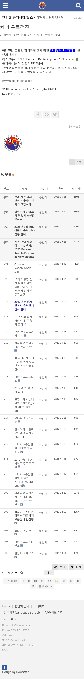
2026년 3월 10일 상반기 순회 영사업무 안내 (24, 230)
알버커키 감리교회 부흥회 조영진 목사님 (24, 215)
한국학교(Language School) (22, 612)
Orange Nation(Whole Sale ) (23, 268)
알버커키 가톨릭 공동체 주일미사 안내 (24, 433)
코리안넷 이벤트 (24, 531)
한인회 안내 (22, 606)
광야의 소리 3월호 (23, 379)
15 (71, 581)
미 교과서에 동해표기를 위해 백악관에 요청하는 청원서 (24, 363)
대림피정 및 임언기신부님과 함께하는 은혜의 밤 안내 (24, 498)
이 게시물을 (74, 126)
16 (78, 581)
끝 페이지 (45, 586)
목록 (75, 162)
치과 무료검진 (14, 27)
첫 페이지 (11, 581)
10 (35, 581)
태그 (75, 567)
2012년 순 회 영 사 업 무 (23, 390)
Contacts (10, 618)
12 (49, 581)
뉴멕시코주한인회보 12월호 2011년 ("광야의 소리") (24, 480)
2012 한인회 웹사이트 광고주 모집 (24, 463)
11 (42, 581)
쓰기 (58, 567)
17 (33, 586)
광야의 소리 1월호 (23, 420)
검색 (49, 573)
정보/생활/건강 (53, 612)
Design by (15, 672)
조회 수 (76, 188)
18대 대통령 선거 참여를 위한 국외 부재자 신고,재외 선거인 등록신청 (23, 286)
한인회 (7, 35)
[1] (22, 437)
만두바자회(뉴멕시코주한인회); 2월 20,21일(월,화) (24, 405)
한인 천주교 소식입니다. (24, 334)
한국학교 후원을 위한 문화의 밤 (24, 345)
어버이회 (39, 606)
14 (63, 581)
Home (6, 606)
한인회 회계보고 (24, 553)
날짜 (60, 188)
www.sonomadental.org (17, 80)
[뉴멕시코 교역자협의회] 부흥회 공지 (23, 320)
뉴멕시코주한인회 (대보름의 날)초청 (23, 448)
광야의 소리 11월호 (23, 544)
